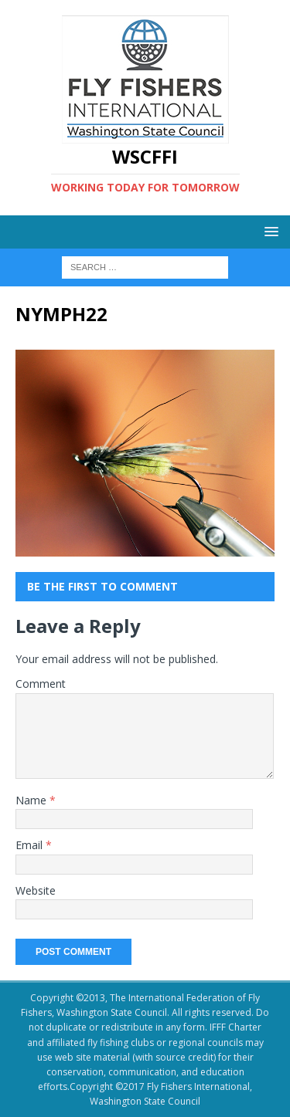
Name (32, 800)
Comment (40, 683)
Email (30, 845)
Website (35, 890)
